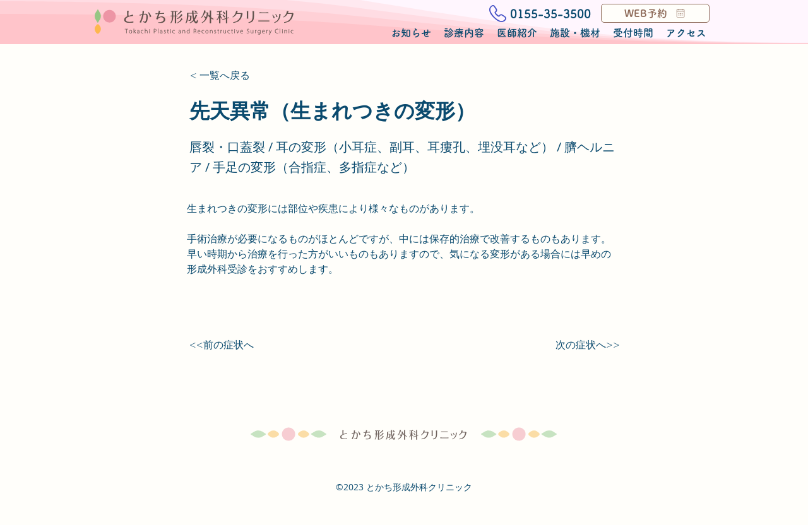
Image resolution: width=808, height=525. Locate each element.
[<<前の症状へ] (231, 345)
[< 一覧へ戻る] (231, 75)
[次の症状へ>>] (588, 345)
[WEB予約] (655, 13)
